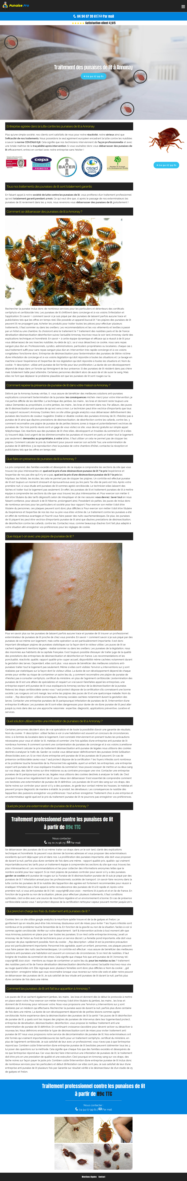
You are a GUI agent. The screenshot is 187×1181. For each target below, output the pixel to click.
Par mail (108, 16)
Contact (101, 1176)
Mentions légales (89, 1176)
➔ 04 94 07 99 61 (93, 76)
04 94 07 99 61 (87, 16)
